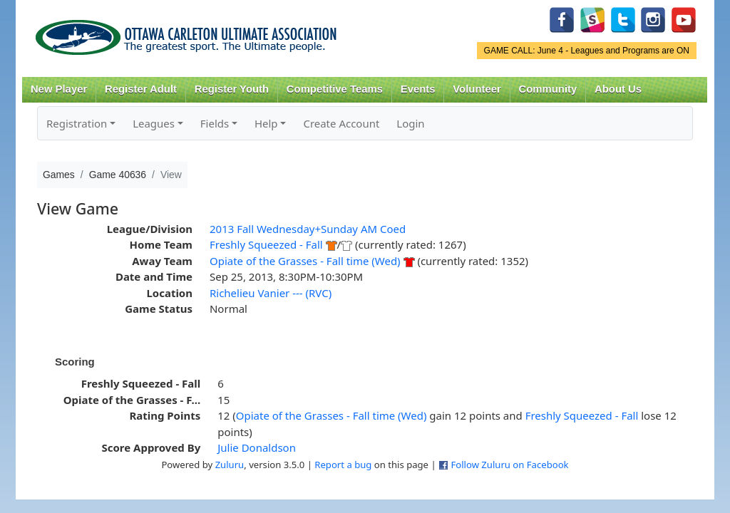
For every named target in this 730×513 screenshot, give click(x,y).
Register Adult (141, 89)
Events (418, 89)
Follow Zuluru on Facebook (509, 464)
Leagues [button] (154, 123)
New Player (59, 89)
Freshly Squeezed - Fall (266, 244)
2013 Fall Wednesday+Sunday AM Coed (308, 229)
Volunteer (476, 89)
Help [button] (266, 123)
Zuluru (230, 464)
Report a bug (342, 464)
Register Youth (232, 89)
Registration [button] (76, 123)
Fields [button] (214, 123)
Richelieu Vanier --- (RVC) (270, 293)
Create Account (341, 123)
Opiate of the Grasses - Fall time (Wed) (305, 261)
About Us (618, 89)
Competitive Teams (335, 89)
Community (548, 89)
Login (410, 123)
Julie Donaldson (256, 447)
